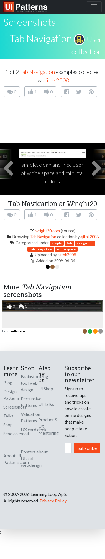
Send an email (16, 433)
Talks (8, 415)
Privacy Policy (53, 500)
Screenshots (14, 406)
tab (69, 243)
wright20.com (47, 231)
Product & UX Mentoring (48, 426)
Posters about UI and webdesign (34, 458)
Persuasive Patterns (31, 402)
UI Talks (46, 404)
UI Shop (45, 388)
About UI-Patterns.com (16, 459)
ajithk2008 (56, 80)
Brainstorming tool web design (34, 383)
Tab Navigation (41, 38)
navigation (85, 243)
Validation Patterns (30, 417)
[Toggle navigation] (94, 6)
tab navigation (40, 249)
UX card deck (34, 429)
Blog (7, 382)
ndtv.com (18, 331)
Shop (8, 424)
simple (57, 243)
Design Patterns (11, 395)
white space (66, 249)
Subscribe (87, 448)
